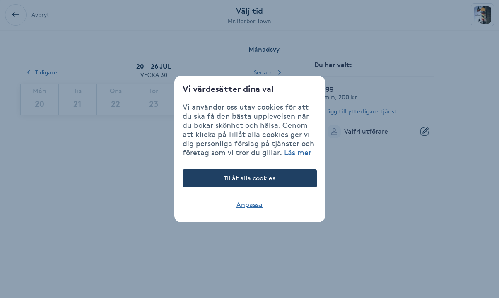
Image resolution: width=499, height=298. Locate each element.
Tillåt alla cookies (249, 178)
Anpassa (249, 205)
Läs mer (297, 152)
